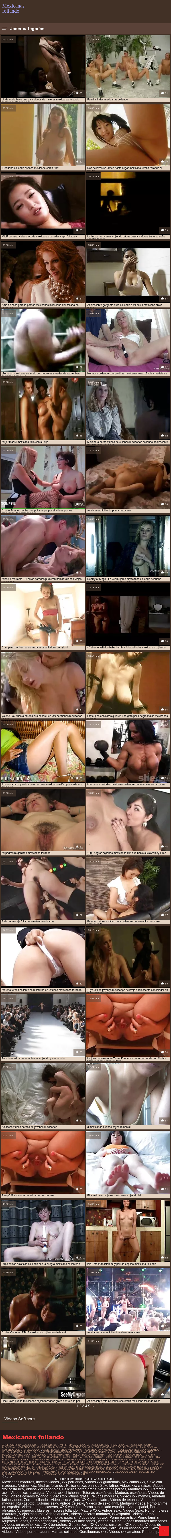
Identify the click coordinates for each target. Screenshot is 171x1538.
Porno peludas (34, 1517)
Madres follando (51, 1485)
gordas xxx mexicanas (88, 1457)
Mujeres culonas (15, 1521)
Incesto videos (48, 1482)
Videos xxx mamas (135, 1496)
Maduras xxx (138, 1489)
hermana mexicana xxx (48, 1459)
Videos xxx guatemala (102, 1482)
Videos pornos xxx (92, 1517)
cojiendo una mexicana (100, 1449)
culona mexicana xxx (16, 1452)
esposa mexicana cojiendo (135, 1452)
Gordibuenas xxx (93, 1532)
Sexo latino (109, 1485)
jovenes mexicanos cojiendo (21, 1464)
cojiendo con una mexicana (20, 1449)
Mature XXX (90, 1510)
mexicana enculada (70, 1469)
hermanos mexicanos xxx (19, 1462)
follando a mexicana (16, 1454)
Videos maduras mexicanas (145, 1521)
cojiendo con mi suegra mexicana (91, 1447)
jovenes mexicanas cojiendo (96, 1462)
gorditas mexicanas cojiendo (126, 1457)
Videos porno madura (33, 1532)
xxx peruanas (72, 1482)
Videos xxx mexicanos (78, 1521)
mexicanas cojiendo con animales (65, 1474)
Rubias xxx (25, 1503)
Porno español (154, 1532)
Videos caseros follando (29, 1496)
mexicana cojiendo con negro (126, 1467)
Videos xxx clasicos (135, 1485)
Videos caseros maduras (90, 1514)
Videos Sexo (133, 1510)
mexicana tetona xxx (97, 1471)
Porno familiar (148, 1517)
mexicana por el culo (24, 1471)
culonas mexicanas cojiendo (53, 1452)
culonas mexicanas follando (95, 1452)
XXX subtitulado (95, 1500)
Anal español (137, 1507)
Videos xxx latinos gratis (69, 1496)
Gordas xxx (78, 1524)
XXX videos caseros (106, 1524)
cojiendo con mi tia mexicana (137, 1447)
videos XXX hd (109, 1521)
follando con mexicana (88, 1454)
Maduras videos (132, 1503)
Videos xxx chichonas (63, 1493)
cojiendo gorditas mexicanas (62, 1449)
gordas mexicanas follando (51, 1457)
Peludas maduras (104, 1496)
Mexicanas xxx (133, 1482)
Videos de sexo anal (102, 1503)
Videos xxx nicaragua (27, 1493)
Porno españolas (44, 1521)
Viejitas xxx (27, 1485)
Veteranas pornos (112, 1489)
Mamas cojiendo (64, 1532)
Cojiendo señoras (93, 1528)
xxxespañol (121, 1514)
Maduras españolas (130, 1493)
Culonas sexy (47, 1503)
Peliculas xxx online (82, 1485)
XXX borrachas (55, 1524)
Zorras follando (36, 1500)
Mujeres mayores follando (58, 1510)
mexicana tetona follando (61, 1471)
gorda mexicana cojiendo (125, 1454)
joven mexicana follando (57, 1462)
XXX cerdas (133, 1524)
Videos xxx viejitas (65, 1500)
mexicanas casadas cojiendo (21, 1474)
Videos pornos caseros (40, 1507)
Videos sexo (111, 1510)
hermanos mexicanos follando (132, 1459)
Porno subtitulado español (104, 1507)
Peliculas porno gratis (79, 1489)
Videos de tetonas (124, 1500)
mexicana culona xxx (40, 1469)
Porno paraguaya (62, 1517)
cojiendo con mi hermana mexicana (42, 1447)
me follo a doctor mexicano (100, 1464)
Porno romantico (123, 1517)
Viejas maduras (31, 1514)
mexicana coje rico (89, 1467)
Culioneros (26, 1510)
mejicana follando (135, 1464)
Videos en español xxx (22, 1524)
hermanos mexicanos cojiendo (87, 1459)
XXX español (70, 1507)
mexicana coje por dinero (55, 1467)
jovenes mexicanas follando (138, 1462)
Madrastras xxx (42, 1528)
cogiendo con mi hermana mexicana (65, 1445)
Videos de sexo (72, 1503)
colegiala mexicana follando (139, 1449)
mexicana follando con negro (107, 1469)
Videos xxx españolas (43, 1489)
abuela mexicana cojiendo (19, 1445)
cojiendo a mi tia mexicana (110, 1445)
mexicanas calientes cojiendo (134, 1471)
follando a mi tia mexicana (51, 1454)
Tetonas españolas (97, 1493)
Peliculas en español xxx (129, 1528)
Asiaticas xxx (67, 1528)
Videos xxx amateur (124, 1532)
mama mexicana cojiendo (60, 1464)
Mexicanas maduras (18, 1482)
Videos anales (57, 1514)
